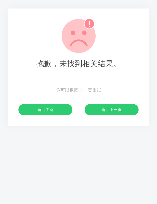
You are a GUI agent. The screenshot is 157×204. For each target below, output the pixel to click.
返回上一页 (112, 109)
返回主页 (45, 109)
